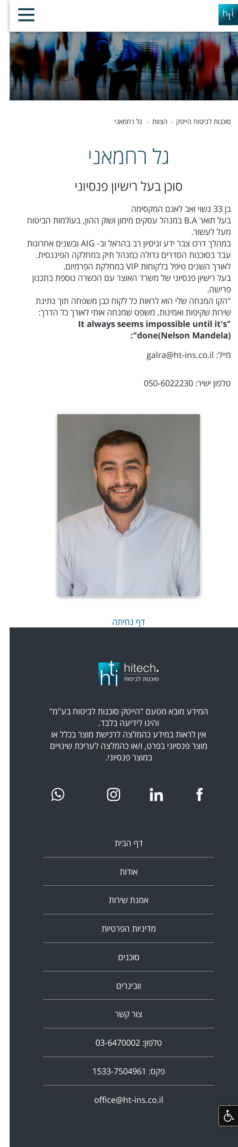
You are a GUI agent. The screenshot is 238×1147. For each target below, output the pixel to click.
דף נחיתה (119, 621)
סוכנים (119, 957)
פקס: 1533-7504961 (119, 1071)
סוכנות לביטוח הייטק (193, 121)
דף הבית (119, 843)
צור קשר (119, 1014)
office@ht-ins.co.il (119, 1099)
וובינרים (119, 985)
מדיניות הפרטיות (119, 928)
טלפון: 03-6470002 (119, 1042)
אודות (119, 871)
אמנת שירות (119, 900)
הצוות (150, 121)
